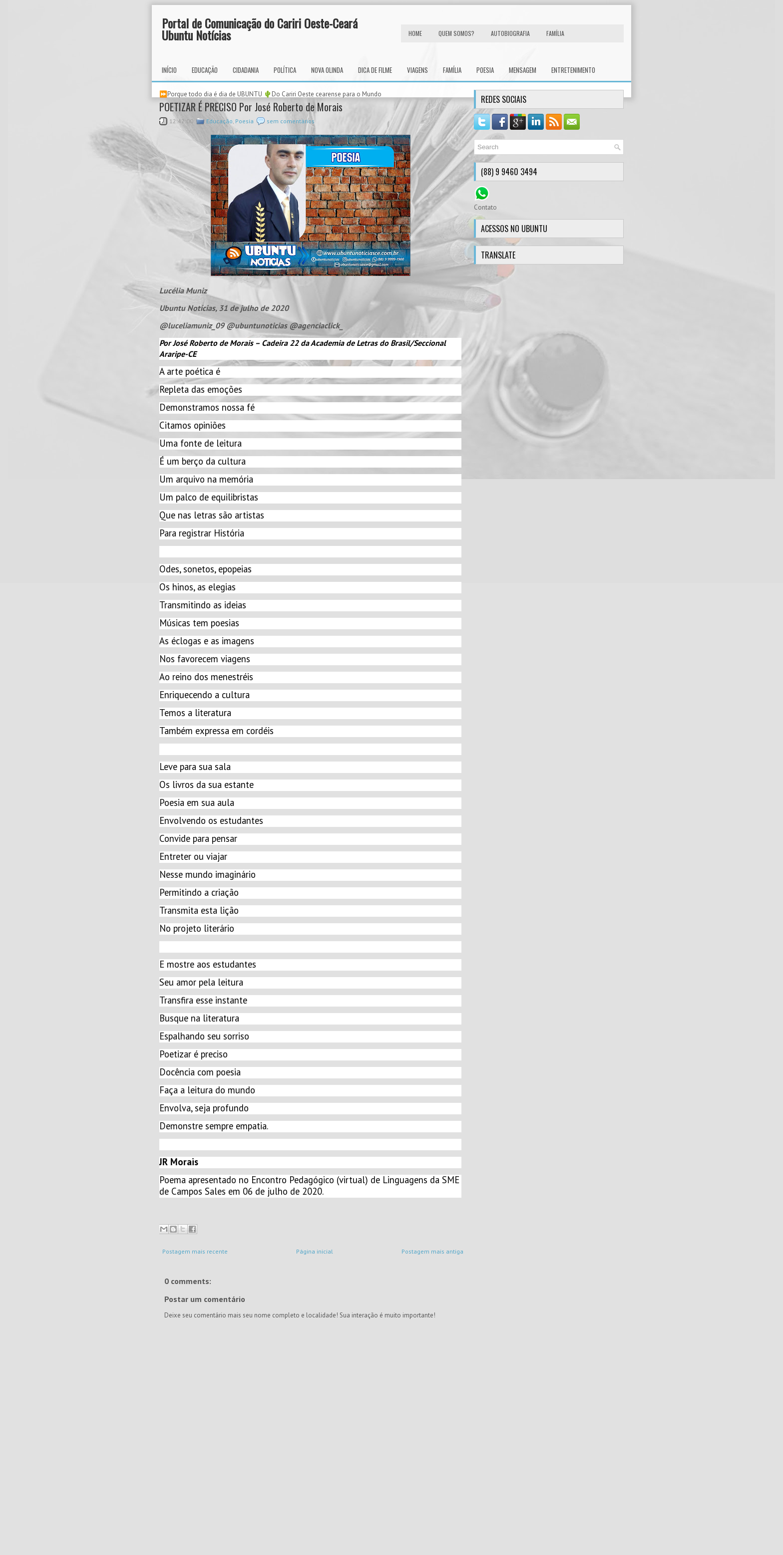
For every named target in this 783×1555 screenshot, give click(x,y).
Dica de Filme (375, 70)
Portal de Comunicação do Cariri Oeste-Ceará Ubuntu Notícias (260, 29)
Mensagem (522, 70)
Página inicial (314, 1251)
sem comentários (291, 121)
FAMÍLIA (555, 33)
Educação (205, 70)
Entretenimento (573, 70)
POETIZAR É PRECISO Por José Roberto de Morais (251, 107)
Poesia (485, 70)
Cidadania (246, 70)
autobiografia (510, 33)
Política (285, 70)
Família (452, 70)
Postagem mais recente (195, 1251)
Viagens (417, 70)
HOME (415, 33)
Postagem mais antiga (432, 1251)
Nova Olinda (327, 70)
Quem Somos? (456, 33)
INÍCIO (169, 70)
